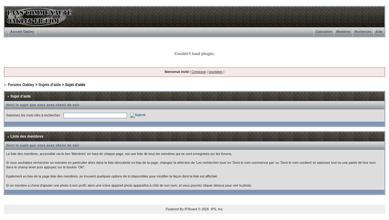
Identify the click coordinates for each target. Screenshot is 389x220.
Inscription (215, 72)
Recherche (363, 31)
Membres (343, 31)
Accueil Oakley (22, 31)
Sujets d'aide (50, 85)
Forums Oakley (21, 85)
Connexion (198, 72)
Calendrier (324, 31)
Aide (379, 31)
